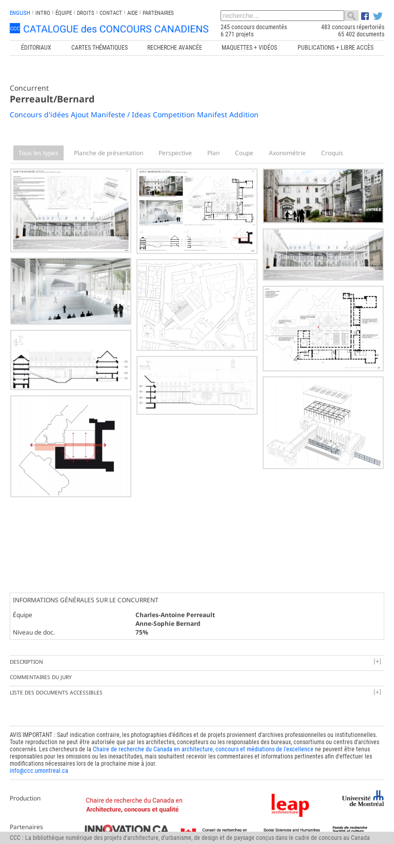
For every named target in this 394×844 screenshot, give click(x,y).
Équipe (63, 13)
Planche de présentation (108, 153)
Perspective (175, 153)
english (20, 13)
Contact (111, 13)
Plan (213, 153)
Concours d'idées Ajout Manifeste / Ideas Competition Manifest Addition (134, 114)
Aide (132, 13)
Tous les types (38, 153)
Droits (85, 13)
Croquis (332, 153)
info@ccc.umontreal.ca (39, 770)
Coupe (244, 153)
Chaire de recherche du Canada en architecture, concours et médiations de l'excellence (203, 749)
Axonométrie (287, 153)
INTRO (42, 13)
